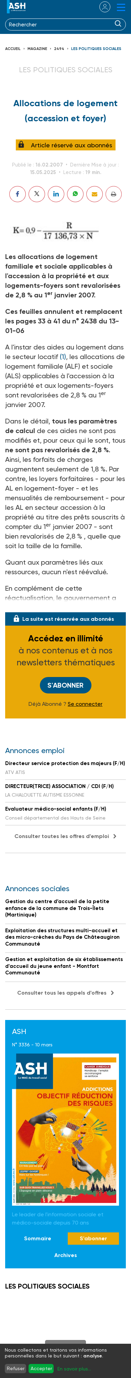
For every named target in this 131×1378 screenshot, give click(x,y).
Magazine (37, 49)
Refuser (15, 1368)
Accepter (41, 1368)
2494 (59, 49)
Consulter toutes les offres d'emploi (61, 836)
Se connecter (85, 704)
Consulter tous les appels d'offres (62, 992)
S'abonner (65, 685)
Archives (65, 1255)
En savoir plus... (74, 1368)
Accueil (13, 49)
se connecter (100, 6)
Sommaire (37, 1238)
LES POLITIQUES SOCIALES (96, 49)
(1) (63, 357)
